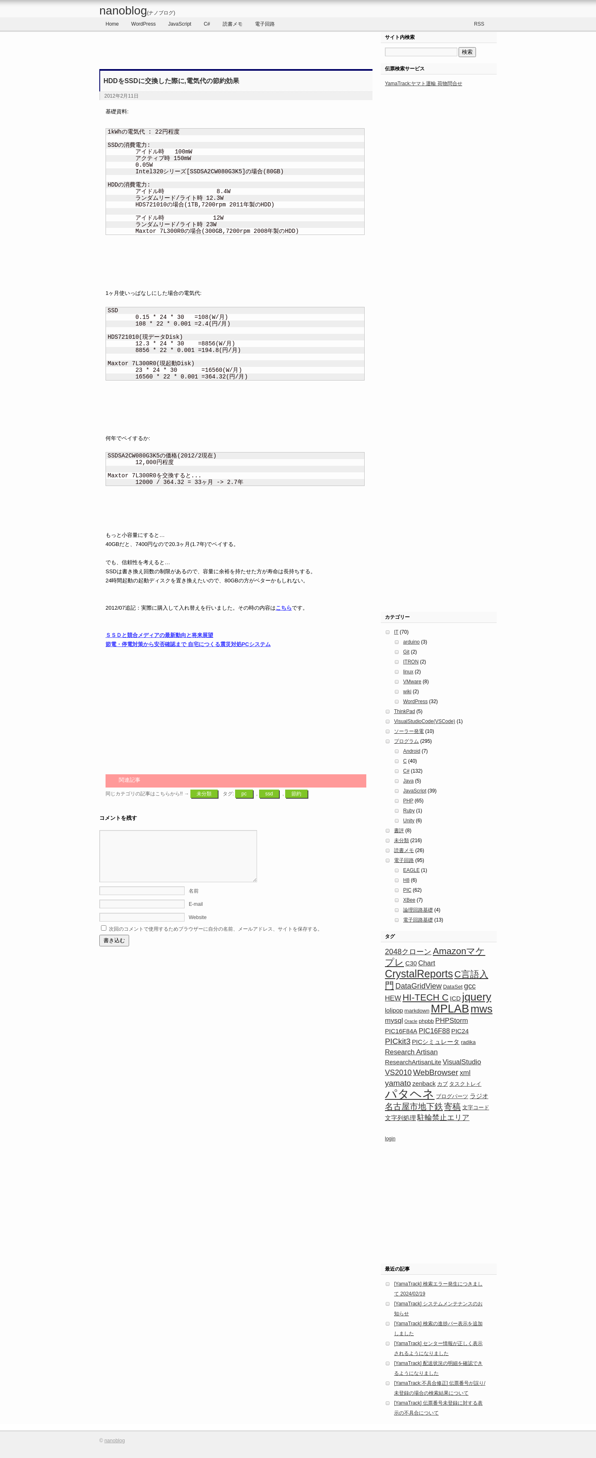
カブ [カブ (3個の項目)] (442, 1084)
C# (207, 24)
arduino (411, 642)
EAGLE (411, 870)
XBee (409, 900)
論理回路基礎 (418, 910)
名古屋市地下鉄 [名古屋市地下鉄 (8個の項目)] (414, 1106)
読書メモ (233, 24)
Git (406, 652)
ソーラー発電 (409, 731)
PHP (408, 801)
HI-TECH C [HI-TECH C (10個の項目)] (425, 997)
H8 (406, 880)
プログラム (406, 741)
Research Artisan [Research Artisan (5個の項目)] (411, 1052)
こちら (284, 608)
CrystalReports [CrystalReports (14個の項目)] (419, 973)
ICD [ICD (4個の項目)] (455, 998)
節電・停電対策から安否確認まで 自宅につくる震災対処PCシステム (188, 644)
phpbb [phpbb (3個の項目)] (426, 1021)
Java (408, 781)
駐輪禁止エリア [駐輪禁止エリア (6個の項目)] (443, 1117)
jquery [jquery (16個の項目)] (476, 997)
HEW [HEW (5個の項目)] (393, 998)
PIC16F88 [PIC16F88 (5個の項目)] (434, 1031)
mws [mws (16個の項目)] (482, 1009)
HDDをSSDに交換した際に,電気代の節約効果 (171, 80)
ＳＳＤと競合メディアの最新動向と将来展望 (159, 635)
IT (396, 632)
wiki (407, 691)
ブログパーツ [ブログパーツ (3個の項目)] (452, 1096)
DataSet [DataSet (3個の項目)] (452, 987)
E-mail (196, 914)
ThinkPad (404, 711)
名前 (194, 901)
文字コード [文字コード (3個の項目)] (475, 1107)
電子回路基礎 (418, 920)
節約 (296, 794)
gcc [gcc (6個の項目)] (470, 986)
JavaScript (179, 24)
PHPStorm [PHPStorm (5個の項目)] (451, 1021)
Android (411, 751)
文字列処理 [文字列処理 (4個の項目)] (400, 1117)
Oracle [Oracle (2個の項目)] (410, 1021)
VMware (412, 682)
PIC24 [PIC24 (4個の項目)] (460, 1030)
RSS (479, 24)
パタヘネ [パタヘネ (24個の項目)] (410, 1094)
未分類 (204, 794)
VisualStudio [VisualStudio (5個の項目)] (462, 1062)
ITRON (410, 662)
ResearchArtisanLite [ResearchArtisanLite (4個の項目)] (413, 1061)
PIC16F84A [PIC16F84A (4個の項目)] (401, 1030)
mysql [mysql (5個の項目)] (394, 1021)
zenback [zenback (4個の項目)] (423, 1083)
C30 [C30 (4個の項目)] (411, 963)
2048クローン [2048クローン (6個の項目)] (408, 952)
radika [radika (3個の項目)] (468, 1042)
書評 (399, 830)
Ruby (409, 811)
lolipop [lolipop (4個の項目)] (394, 1010)
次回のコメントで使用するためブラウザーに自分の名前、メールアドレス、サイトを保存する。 (215, 939)
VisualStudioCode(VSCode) (424, 721)
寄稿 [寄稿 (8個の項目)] (452, 1106)
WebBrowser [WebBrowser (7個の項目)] (435, 1072)
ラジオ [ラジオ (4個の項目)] (479, 1095)
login (390, 1139)
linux (408, 672)
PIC (407, 890)
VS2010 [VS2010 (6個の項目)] (398, 1072)
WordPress (143, 24)
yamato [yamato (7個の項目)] (398, 1083)
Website (198, 927)
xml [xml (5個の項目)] (465, 1073)
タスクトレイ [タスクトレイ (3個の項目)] (465, 1084)
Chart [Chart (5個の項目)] (426, 963)
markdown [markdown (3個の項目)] (416, 1011)
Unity (408, 821)
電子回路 (265, 24)
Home (112, 24)
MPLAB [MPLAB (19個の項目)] (450, 1008)
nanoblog (137, 10)
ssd (269, 794)
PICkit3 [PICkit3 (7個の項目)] (398, 1041)
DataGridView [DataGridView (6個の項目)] (418, 986)
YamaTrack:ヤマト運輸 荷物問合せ (423, 83)
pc (244, 794)
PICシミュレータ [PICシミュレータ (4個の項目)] (435, 1041)
